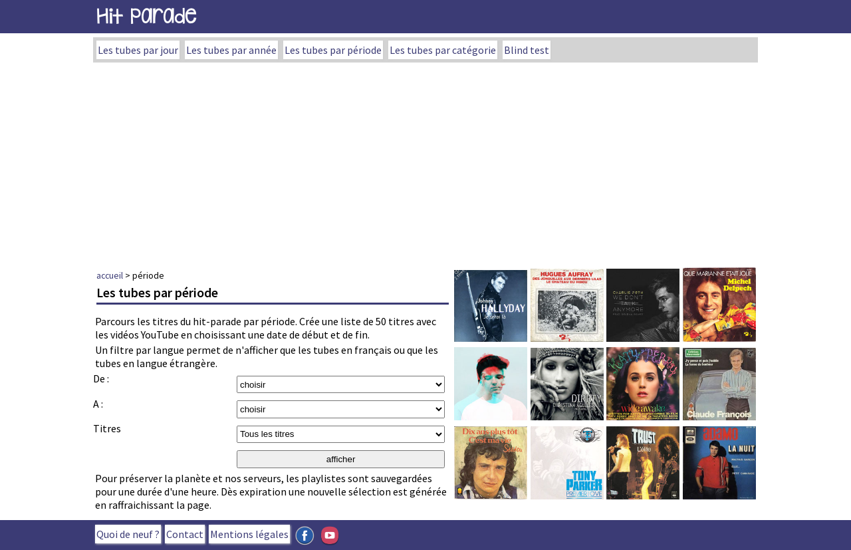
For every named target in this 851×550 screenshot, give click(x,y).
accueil (109, 275)
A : (98, 403)
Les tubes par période (333, 50)
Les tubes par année (231, 50)
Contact (184, 534)
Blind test (526, 50)
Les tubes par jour (138, 50)
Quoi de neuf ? (128, 534)
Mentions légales (249, 534)
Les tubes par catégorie (443, 50)
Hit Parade (146, 16)
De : (101, 378)
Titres (107, 428)
